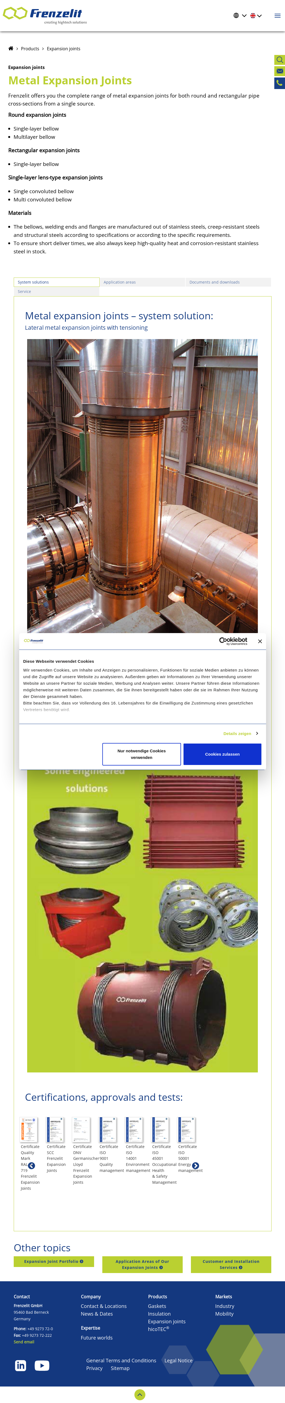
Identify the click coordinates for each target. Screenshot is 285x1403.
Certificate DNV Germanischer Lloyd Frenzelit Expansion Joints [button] (164, 1200)
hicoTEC (159, 1329)
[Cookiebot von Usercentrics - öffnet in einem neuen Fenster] (228, 641)
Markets (223, 1297)
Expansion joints (63, 49)
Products (30, 49)
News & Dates (97, 1313)
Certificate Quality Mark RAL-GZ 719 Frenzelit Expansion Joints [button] (42, 1200)
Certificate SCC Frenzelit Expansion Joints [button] (103, 1197)
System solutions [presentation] (33, 282)
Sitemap (120, 1368)
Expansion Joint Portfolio (51, 1261)
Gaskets (157, 1306)
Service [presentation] (24, 291)
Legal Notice (179, 1360)
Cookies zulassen (222, 754)
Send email (24, 1341)
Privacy (94, 1368)
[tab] (57, 282)
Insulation (159, 1313)
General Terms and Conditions (121, 1360)
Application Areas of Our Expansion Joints (142, 1264)
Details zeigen (237, 733)
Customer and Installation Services (231, 1264)
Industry (225, 1306)
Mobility (224, 1313)
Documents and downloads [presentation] (215, 282)
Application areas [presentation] (120, 282)
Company (91, 1297)
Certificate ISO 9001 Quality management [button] (220, 1197)
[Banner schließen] (260, 641)
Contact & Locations (104, 1306)
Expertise (90, 1328)
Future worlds (97, 1337)
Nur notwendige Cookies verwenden (141, 754)
